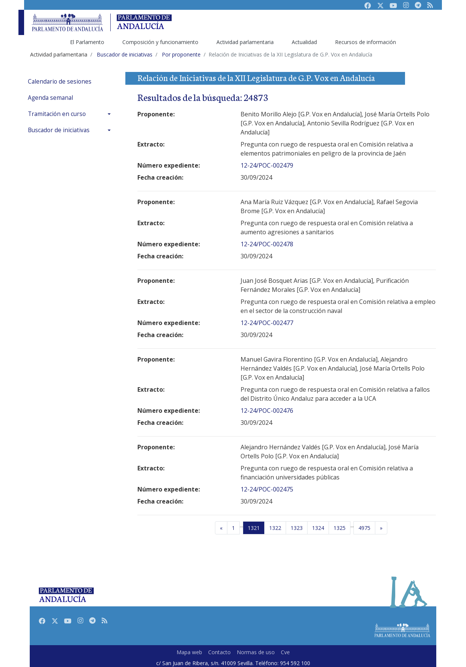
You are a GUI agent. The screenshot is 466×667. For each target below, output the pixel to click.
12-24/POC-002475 (267, 489)
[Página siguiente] (381, 528)
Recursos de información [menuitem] (365, 42)
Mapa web (189, 652)
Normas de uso (256, 652)
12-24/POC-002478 (267, 244)
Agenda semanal (50, 98)
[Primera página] (233, 528)
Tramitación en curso (57, 114)
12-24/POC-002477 (267, 323)
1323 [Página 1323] (297, 527)
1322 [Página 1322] (275, 527)
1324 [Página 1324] (318, 527)
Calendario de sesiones (59, 81)
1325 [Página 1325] (340, 527)
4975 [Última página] (364, 527)
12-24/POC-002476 (267, 410)
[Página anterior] (221, 528)
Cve (285, 652)
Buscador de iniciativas (59, 130)
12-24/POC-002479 (267, 165)
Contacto (219, 652)
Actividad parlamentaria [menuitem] (245, 42)
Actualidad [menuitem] (304, 42)
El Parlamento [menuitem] (87, 42)
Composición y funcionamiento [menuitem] (160, 42)
